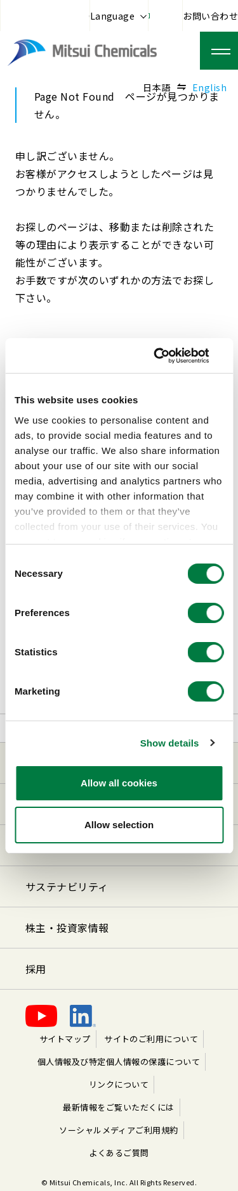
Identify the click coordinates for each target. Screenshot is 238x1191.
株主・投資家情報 (67, 927)
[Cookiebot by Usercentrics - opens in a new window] (169, 356)
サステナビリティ (67, 886)
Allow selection (119, 824)
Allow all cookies (119, 783)
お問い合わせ (210, 15)
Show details (169, 743)
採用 (35, 968)
